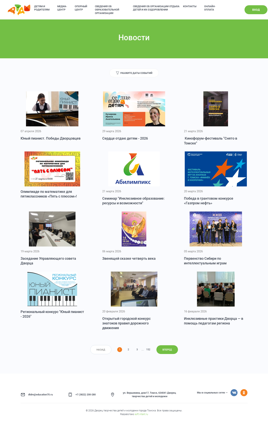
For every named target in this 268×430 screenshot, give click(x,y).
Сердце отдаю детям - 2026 (125, 138)
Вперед (167, 349)
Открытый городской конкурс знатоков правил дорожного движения (126, 323)
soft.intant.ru (141, 414)
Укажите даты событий (136, 73)
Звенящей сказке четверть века (129, 258)
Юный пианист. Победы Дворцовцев (51, 138)
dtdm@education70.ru (40, 394)
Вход (256, 9)
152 (148, 349)
